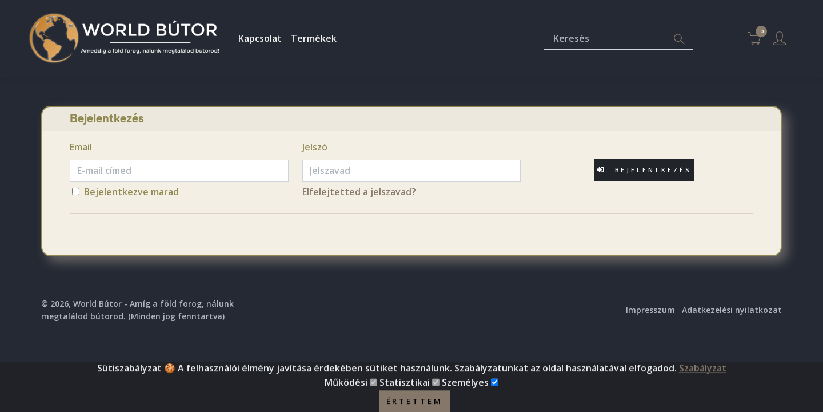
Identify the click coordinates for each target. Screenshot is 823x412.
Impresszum (650, 309)
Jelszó (314, 147)
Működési (346, 393)
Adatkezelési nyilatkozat (732, 309)
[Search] (679, 39)
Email (81, 147)
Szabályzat (702, 378)
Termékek (314, 38)
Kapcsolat (260, 38)
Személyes (465, 393)
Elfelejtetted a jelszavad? (359, 191)
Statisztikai (404, 393)
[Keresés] (605, 39)
